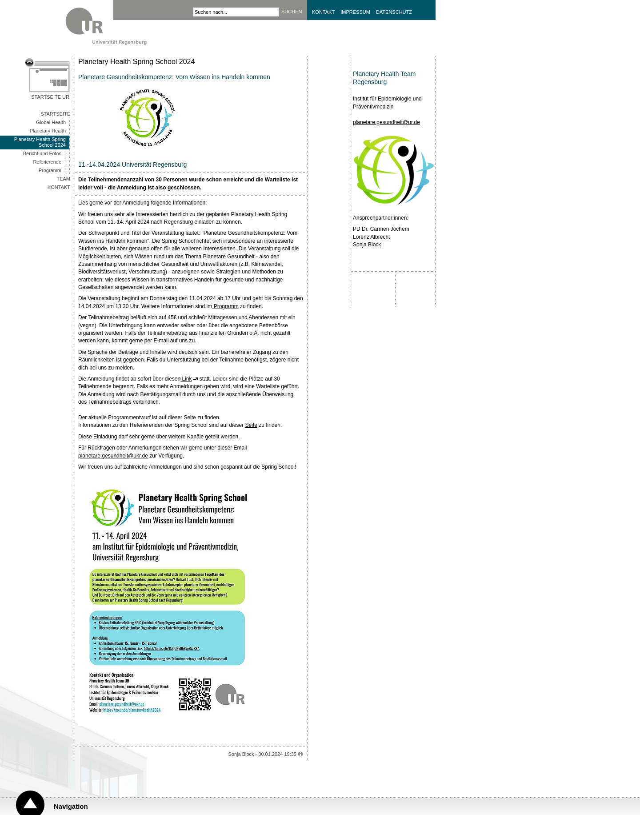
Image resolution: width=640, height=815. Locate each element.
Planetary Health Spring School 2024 (40, 142)
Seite (190, 417)
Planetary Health (48, 130)
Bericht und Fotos (42, 153)
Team (63, 178)
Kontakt (323, 12)
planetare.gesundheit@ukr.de (113, 456)
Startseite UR (50, 97)
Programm (50, 170)
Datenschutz (394, 12)
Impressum (355, 12)
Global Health (51, 122)
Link (186, 379)
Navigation (71, 806)
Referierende (47, 162)
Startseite (55, 113)
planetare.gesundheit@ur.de (386, 122)
